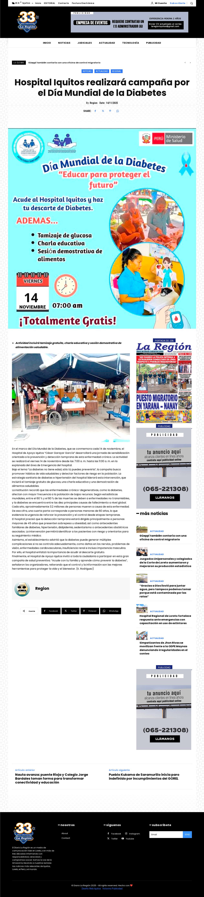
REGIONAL (117, 71)
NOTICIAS (87, 71)
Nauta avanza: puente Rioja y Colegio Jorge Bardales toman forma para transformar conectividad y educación (51, 778)
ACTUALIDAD (101, 71)
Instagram (134, 833)
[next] (190, 63)
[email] (166, 834)
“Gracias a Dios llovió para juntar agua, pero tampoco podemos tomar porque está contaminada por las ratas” (165, 591)
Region (93, 102)
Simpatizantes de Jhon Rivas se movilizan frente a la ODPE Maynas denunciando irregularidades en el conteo (164, 648)
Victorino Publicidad (112, 888)
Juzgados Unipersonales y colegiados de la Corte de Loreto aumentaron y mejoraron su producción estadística (166, 562)
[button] (191, 3)
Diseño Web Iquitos (91, 888)
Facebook (116, 833)
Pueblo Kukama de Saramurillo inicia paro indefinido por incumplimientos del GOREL (144, 776)
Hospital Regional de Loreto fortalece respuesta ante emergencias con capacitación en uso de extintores (165, 619)
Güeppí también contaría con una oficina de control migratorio (64, 62)
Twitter (114, 838)
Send (187, 834)
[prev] (185, 63)
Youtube (130, 838)
